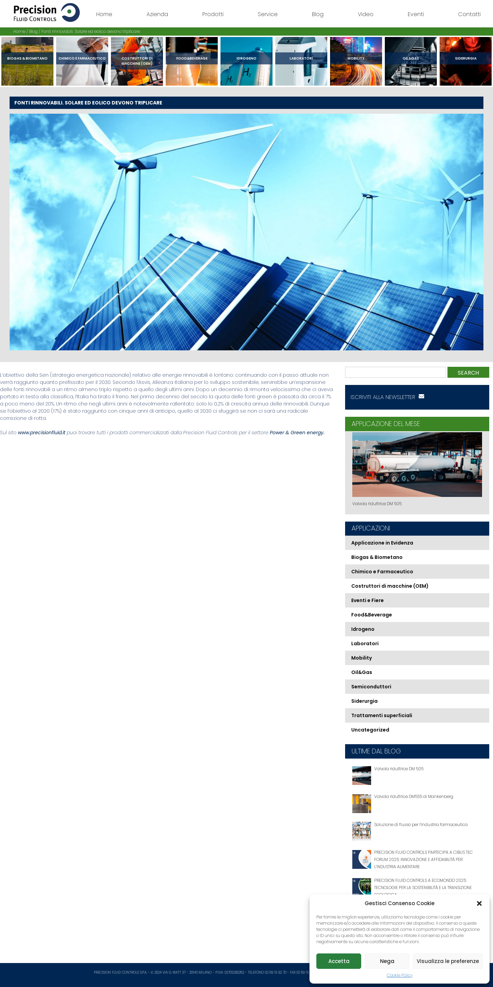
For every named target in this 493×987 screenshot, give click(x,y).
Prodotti (213, 14)
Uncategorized (370, 729)
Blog (318, 14)
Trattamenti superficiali (381, 715)
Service (268, 14)
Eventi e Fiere (367, 600)
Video (366, 14)
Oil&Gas (411, 58)
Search (468, 373)
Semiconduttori (371, 686)
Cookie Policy (400, 975)
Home (104, 14)
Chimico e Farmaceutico (82, 58)
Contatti (469, 14)
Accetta (339, 961)
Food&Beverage (191, 58)
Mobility (356, 58)
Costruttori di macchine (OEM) (137, 61)
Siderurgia (466, 58)
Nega (387, 961)
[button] (479, 903)
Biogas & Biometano (27, 58)
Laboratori (301, 58)
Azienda (157, 14)
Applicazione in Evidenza (382, 542)
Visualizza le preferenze (448, 961)
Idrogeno (246, 58)
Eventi (416, 14)
